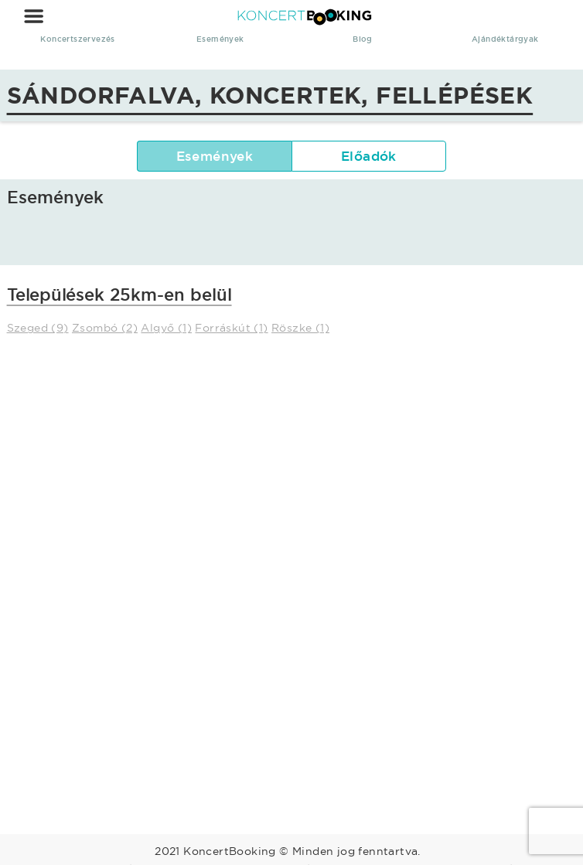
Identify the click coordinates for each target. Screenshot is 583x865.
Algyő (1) (166, 328)
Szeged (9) (38, 328)
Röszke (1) (300, 328)
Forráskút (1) (231, 328)
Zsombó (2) (105, 328)
